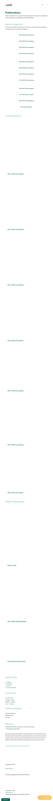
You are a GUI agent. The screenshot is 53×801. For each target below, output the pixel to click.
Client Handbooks (11, 687)
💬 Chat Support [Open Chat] (44, 798)
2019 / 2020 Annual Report (15, 445)
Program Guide (11, 565)
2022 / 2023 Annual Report (15, 285)
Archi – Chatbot (9, 704)
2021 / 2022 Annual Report (15, 341)
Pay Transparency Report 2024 (16, 661)
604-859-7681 (9, 698)
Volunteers (9, 684)
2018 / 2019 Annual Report (15, 493)
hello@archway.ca (10, 700)
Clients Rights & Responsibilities (16, 621)
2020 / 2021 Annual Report (15, 391)
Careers (9, 686)
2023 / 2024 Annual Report (15, 229)
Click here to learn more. (13, 729)
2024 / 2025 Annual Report (15, 174)
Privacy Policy (9, 768)
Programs (9, 682)
